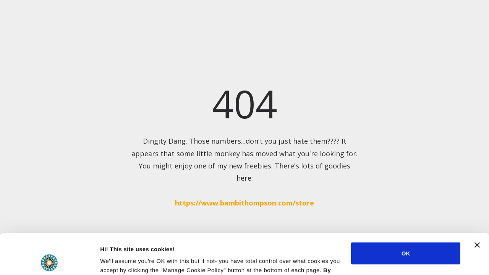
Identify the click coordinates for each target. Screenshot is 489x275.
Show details (118, 260)
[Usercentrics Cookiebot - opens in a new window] (49, 260)
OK (406, 213)
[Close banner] (477, 204)
